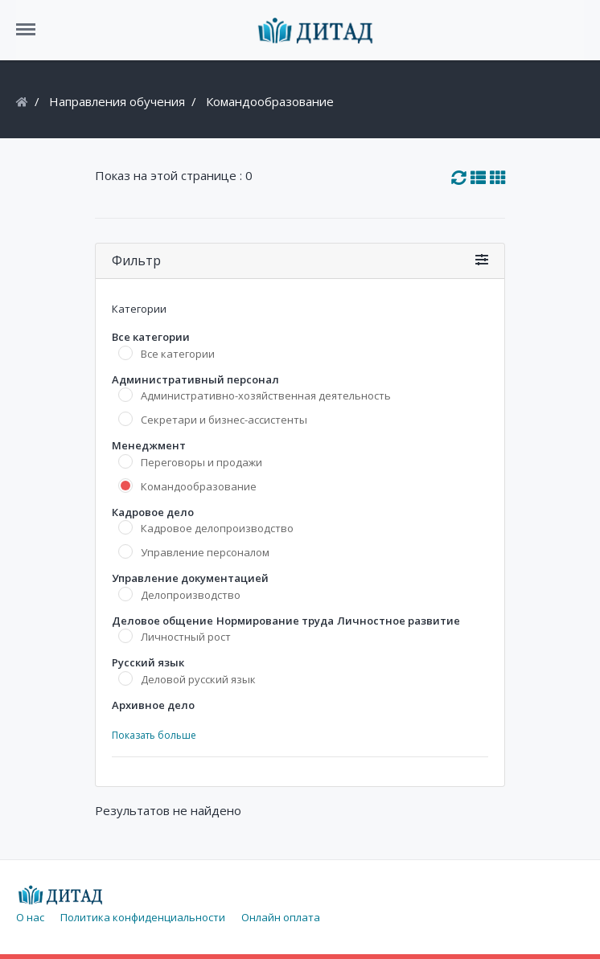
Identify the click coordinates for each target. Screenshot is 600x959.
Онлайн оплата (280, 917)
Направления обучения (117, 101)
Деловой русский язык (198, 679)
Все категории (178, 353)
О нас (30, 917)
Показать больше (154, 735)
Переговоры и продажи (201, 462)
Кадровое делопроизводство (217, 528)
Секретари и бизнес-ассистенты (224, 419)
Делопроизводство (190, 595)
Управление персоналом (205, 552)
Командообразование (199, 486)
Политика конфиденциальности (142, 917)
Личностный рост (186, 636)
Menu (31, 22)
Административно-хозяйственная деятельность (266, 395)
